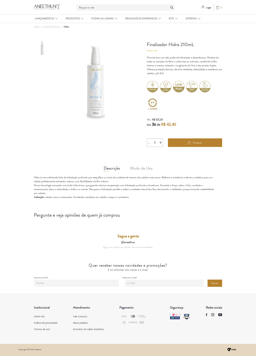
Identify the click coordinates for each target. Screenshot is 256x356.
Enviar (215, 283)
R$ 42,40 (168, 124)
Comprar (195, 143)
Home (37, 27)
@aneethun (128, 242)
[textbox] (126, 7)
